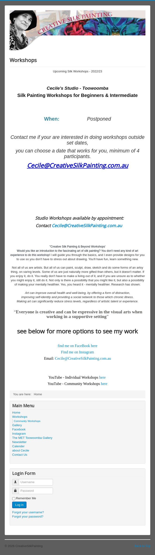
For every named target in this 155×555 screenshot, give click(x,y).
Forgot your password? (27, 516)
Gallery (17, 425)
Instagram (19, 433)
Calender (18, 446)
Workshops (19, 416)
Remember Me (26, 498)
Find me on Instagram (77, 352)
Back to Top (142, 546)
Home (16, 412)
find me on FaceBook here (77, 346)
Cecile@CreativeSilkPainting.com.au (77, 165)
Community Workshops (27, 421)
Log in (19, 505)
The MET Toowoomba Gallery (32, 438)
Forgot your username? (28, 512)
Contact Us (19, 454)
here (102, 377)
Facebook (19, 429)
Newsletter (19, 442)
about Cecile (20, 450)
